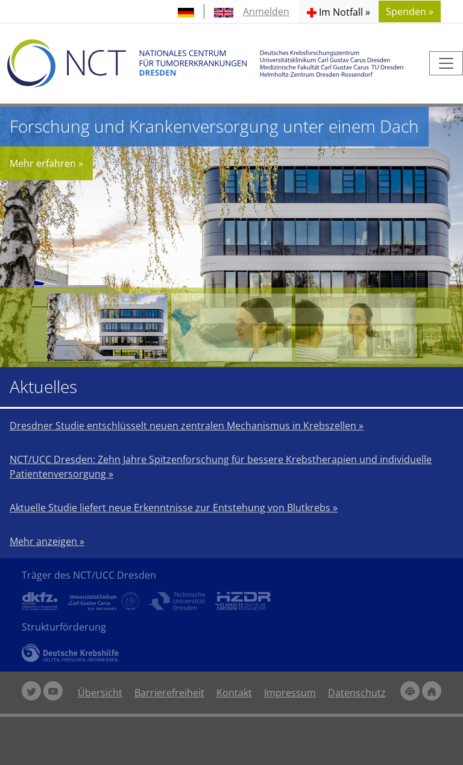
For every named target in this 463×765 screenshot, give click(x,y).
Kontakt (234, 692)
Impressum (290, 692)
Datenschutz (357, 692)
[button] (338, 11)
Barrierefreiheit (169, 692)
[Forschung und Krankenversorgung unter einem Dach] (107, 327)
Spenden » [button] (409, 11)
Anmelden (266, 11)
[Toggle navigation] (446, 63)
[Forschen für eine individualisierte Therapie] (231, 327)
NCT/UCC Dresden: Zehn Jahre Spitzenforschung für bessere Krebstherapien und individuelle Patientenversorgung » (221, 466)
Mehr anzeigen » (47, 541)
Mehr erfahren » (46, 163)
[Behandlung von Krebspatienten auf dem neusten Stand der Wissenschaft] (355, 327)
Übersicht (100, 692)
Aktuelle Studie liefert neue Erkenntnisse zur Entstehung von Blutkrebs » (174, 507)
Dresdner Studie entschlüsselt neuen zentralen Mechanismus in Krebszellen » (187, 425)
